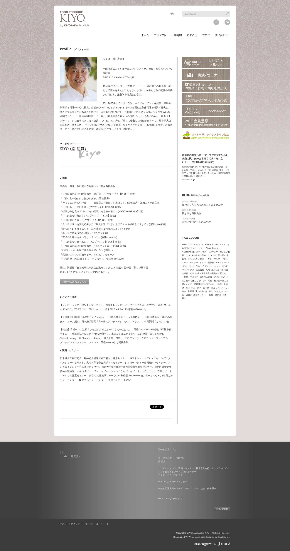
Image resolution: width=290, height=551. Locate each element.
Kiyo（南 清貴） (72, 456)
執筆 (192, 273)
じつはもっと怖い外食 (196, 255)
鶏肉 (184, 298)
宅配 (210, 280)
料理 (193, 288)
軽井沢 (218, 295)
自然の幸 (203, 291)
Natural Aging (212, 248)
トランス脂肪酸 (207, 262)
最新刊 (191, 291)
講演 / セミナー (200, 295)
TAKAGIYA (213, 252)
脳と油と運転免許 (191, 213)
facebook (216, 22)
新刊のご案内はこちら (75, 281)
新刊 (199, 288)
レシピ (225, 266)
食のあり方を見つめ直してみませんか (202, 204)
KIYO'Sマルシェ (196, 244)
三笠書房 (200, 270)
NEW (204, 252)
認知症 (189, 295)
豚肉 (211, 295)
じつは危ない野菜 (196, 259)
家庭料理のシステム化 (204, 284)
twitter (227, 22)
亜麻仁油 (215, 270)
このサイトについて (70, 524)
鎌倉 (225, 295)
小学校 (219, 284)
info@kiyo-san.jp (174, 498)
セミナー (194, 262)
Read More (187, 180)
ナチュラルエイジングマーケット (205, 266)
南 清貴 (224, 270)
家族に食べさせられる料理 (196, 222)
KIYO (184, 244)
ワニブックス (188, 270)
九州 (208, 270)
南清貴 (185, 273)
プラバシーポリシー (95, 524)
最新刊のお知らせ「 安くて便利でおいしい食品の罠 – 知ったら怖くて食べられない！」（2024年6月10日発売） (205, 159)
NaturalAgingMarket (191, 252)
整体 (188, 288)
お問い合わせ (222, 509)
